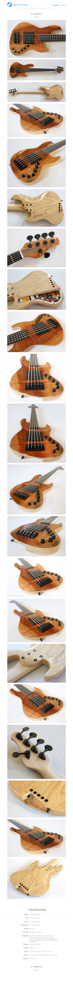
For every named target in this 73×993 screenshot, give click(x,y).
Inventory (55, 5)
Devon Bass (19, 4)
